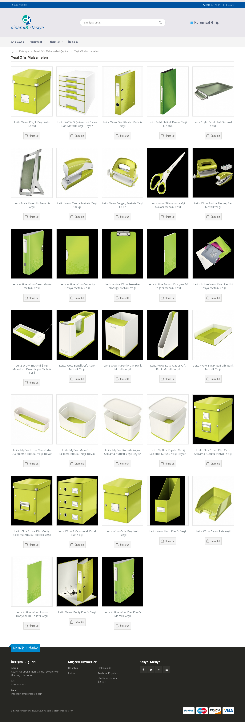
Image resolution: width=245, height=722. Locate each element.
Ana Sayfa (17, 42)
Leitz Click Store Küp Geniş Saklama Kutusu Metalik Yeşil (32, 533)
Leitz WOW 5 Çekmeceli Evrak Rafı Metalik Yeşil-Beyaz (77, 124)
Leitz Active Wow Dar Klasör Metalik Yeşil (123, 614)
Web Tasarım (66, 710)
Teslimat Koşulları (108, 673)
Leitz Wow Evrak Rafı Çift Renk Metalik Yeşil (213, 367)
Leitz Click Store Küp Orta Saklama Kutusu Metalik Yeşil (213, 452)
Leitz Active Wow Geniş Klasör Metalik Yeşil (32, 286)
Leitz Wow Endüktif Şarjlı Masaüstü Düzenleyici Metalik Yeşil (31, 369)
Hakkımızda (104, 668)
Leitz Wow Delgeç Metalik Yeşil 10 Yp (122, 205)
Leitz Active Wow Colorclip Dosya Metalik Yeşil (77, 286)
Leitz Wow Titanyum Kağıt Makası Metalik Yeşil (168, 205)
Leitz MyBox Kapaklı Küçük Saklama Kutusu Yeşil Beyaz (122, 452)
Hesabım (73, 668)
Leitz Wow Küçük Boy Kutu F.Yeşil (32, 124)
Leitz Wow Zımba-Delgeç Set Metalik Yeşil (213, 205)
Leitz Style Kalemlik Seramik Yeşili (32, 205)
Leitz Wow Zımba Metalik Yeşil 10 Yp (77, 205)
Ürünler (55, 42)
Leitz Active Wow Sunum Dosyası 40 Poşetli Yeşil (32, 614)
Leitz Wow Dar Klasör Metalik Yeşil (122, 124)
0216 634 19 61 (213, 4)
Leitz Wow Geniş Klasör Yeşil (77, 612)
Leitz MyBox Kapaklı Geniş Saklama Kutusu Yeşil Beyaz (168, 452)
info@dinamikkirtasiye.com (26, 693)
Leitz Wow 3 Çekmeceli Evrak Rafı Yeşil (77, 533)
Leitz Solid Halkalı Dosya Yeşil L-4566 (167, 124)
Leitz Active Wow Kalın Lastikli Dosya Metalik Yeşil (213, 286)
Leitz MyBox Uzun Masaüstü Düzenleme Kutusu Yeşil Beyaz (31, 452)
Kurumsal (36, 42)
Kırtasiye (24, 51)
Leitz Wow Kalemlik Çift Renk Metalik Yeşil (122, 367)
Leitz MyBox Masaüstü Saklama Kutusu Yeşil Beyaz (77, 452)
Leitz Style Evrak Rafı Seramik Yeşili (213, 124)
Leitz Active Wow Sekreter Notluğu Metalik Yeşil (122, 286)
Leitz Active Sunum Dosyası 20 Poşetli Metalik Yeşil (168, 286)
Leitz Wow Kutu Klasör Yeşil (168, 531)
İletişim (230, 4)
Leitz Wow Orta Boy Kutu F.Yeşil (122, 533)
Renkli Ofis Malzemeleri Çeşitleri (52, 51)
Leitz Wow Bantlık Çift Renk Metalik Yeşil (77, 367)
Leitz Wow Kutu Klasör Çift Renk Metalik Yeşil (168, 367)
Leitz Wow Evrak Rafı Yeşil (213, 531)
